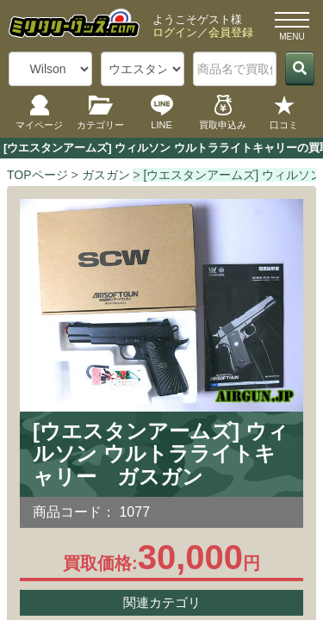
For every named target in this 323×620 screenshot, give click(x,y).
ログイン (174, 32)
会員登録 (230, 32)
